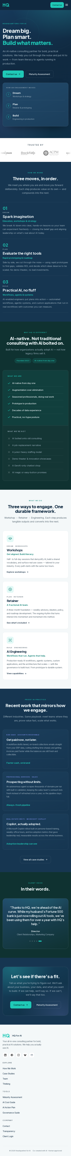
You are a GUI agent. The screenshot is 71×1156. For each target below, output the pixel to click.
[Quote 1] (30, 941)
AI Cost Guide (9, 1102)
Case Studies (9, 1073)
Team (5, 1079)
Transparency (9, 1131)
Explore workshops (18, 572)
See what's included (18, 623)
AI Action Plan (9, 1107)
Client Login (8, 1136)
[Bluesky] (25, 1055)
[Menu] (66, 5)
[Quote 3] (34, 941)
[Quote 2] (32, 941)
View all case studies (35, 859)
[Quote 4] (36, 941)
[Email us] (31, 1055)
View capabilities (17, 673)
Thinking (6, 1084)
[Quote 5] (40, 941)
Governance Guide (11, 1113)
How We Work (9, 1068)
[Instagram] (18, 1055)
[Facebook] (12, 1055)
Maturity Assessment (39, 74)
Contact (6, 1126)
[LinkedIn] (5, 1055)
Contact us (57, 5)
